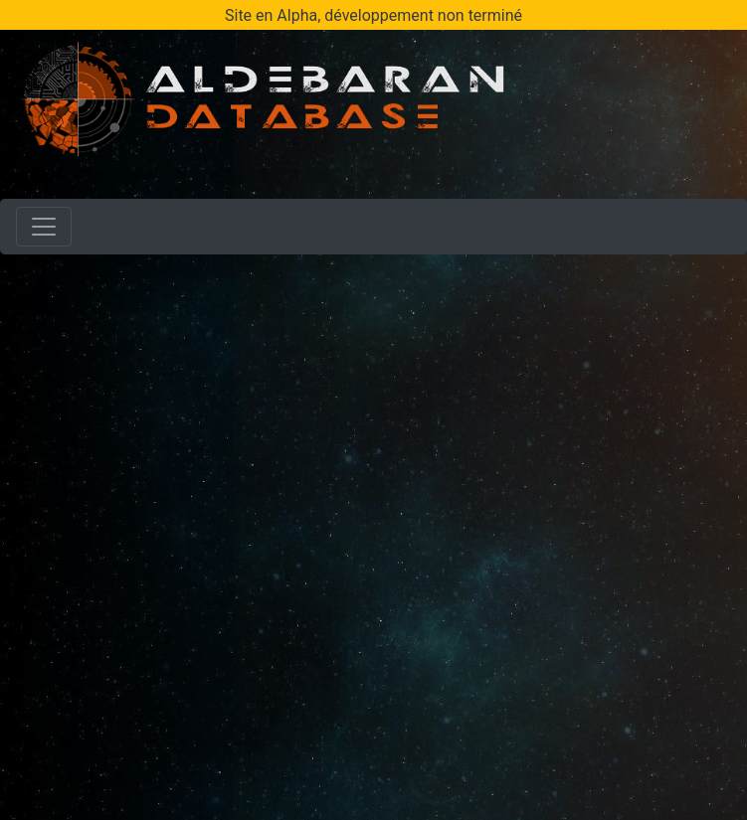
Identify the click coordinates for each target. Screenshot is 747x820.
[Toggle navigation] (44, 226)
